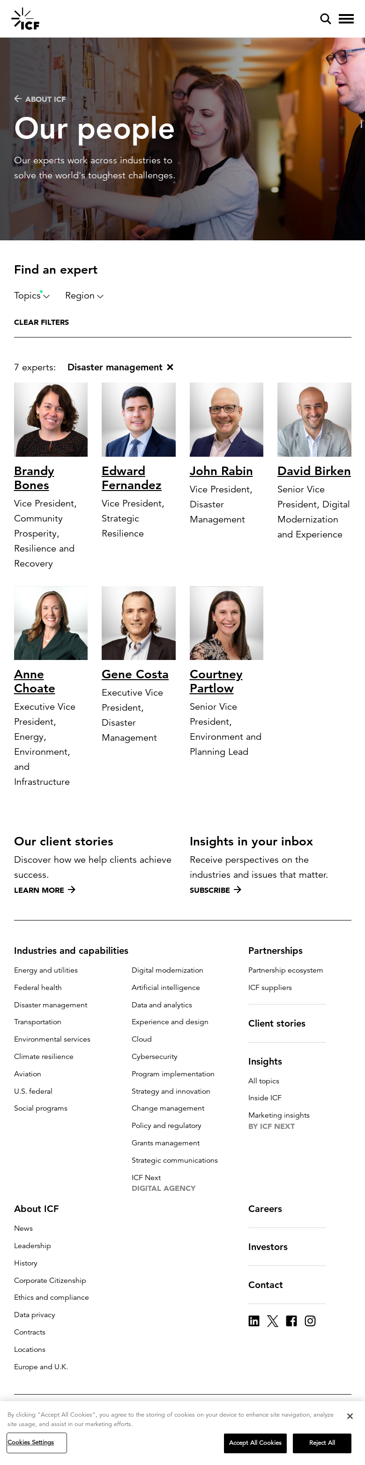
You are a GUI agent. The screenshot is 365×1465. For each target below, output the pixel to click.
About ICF (40, 99)
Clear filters (41, 322)
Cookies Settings (30, 1442)
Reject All (322, 1443)
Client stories (282, 1023)
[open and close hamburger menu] (346, 18)
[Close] (350, 1416)
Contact (271, 1284)
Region (84, 295)
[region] (182, 1433)
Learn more (44, 890)
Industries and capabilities (77, 950)
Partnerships (281, 950)
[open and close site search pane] (325, 18)
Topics (32, 295)
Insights (270, 1061)
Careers (270, 1208)
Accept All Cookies (255, 1443)
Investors (273, 1246)
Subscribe (215, 890)
